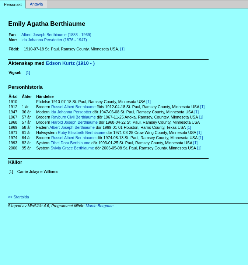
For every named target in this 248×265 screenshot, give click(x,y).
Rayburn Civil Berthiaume (73, 117)
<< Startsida (18, 197)
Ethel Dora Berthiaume (70, 143)
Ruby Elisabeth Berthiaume (81, 132)
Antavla (36, 4)
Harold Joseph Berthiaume (74, 122)
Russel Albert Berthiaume (73, 107)
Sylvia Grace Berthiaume (72, 148)
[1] (122, 49)
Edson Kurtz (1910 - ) (70, 63)
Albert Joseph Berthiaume (72, 127)
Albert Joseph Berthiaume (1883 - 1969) (56, 34)
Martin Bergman (99, 206)
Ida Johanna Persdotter (70, 112)
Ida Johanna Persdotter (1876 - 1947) (54, 40)
